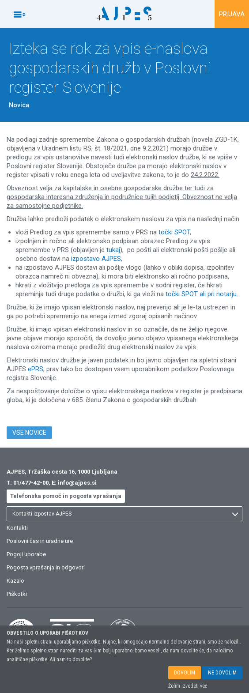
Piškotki (17, 594)
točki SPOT (174, 232)
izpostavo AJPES (96, 259)
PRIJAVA (232, 14)
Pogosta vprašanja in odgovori (46, 567)
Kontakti (17, 527)
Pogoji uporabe (26, 554)
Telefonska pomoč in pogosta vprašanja (65, 496)
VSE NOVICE (29, 432)
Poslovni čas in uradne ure (40, 541)
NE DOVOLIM (222, 674)
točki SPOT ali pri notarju (201, 294)
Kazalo (15, 580)
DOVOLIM (184, 674)
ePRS (35, 369)
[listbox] (124, 513)
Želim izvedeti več (188, 688)
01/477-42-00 (31, 482)
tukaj (113, 250)
